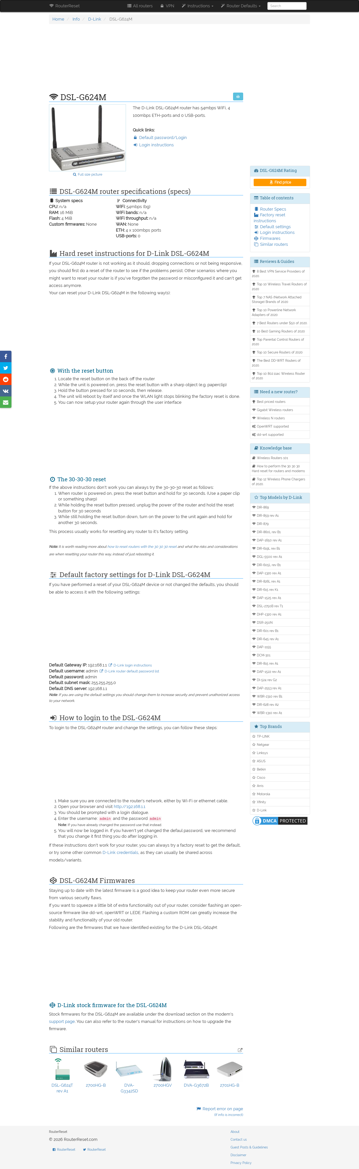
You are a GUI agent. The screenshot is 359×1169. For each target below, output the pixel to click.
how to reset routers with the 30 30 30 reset (142, 547)
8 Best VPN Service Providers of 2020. (278, 273)
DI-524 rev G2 (264, 680)
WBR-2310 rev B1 (267, 696)
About (235, 1132)
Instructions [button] (197, 5)
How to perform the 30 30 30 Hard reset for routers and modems (278, 468)
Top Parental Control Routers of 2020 (278, 341)
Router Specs (270, 209)
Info (76, 19)
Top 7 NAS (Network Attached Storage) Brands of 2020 (277, 299)
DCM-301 (261, 655)
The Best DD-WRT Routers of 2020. (276, 362)
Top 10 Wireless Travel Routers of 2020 (279, 286)
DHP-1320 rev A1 (267, 614)
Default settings (272, 226)
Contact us (239, 1139)
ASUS (259, 761)
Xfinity (259, 802)
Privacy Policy (241, 1163)
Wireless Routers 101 (270, 458)
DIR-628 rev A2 (265, 704)
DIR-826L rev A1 (266, 581)
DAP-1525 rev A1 (266, 598)
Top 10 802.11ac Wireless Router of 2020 (278, 376)
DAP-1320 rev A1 (266, 573)
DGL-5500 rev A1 (267, 557)
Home (58, 19)
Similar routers (271, 244)
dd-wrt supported (268, 434)
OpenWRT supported (270, 426)
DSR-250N (262, 622)
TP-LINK (261, 736)
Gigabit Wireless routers (272, 410)
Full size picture (87, 174)
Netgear (260, 744)
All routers (139, 5)
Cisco (258, 777)
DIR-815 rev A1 (265, 663)
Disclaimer (238, 1155)
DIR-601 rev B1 (265, 631)
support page (62, 1021)
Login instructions (153, 144)
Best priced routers (269, 402)
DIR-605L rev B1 (266, 565)
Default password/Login (160, 137)
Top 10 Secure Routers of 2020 (277, 352)
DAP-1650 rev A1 (267, 540)
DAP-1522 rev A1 (266, 672)
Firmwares (267, 238)
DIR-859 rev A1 (265, 515)
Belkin (259, 769)
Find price (280, 182)
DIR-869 (260, 507)
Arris (258, 786)
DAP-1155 (261, 647)
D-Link (94, 19)
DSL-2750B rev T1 (267, 606)
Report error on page (219, 1111)
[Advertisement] (146, 61)
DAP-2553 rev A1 (267, 688)
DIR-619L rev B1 (266, 548)
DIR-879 (260, 524)
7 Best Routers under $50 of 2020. (280, 323)
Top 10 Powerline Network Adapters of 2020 (274, 312)
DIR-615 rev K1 (265, 589)
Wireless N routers (268, 418)
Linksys (260, 753)
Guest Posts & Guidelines (249, 1147)
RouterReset (64, 5)
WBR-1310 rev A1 (267, 713)
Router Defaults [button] (240, 5)
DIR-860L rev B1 (266, 532)
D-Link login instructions (130, 665)
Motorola (261, 794)
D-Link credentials (120, 852)
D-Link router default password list (129, 671)
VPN (167, 5)
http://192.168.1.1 (129, 806)
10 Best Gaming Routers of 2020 (278, 331)
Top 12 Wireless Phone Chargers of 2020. (278, 481)
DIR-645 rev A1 (265, 639)
